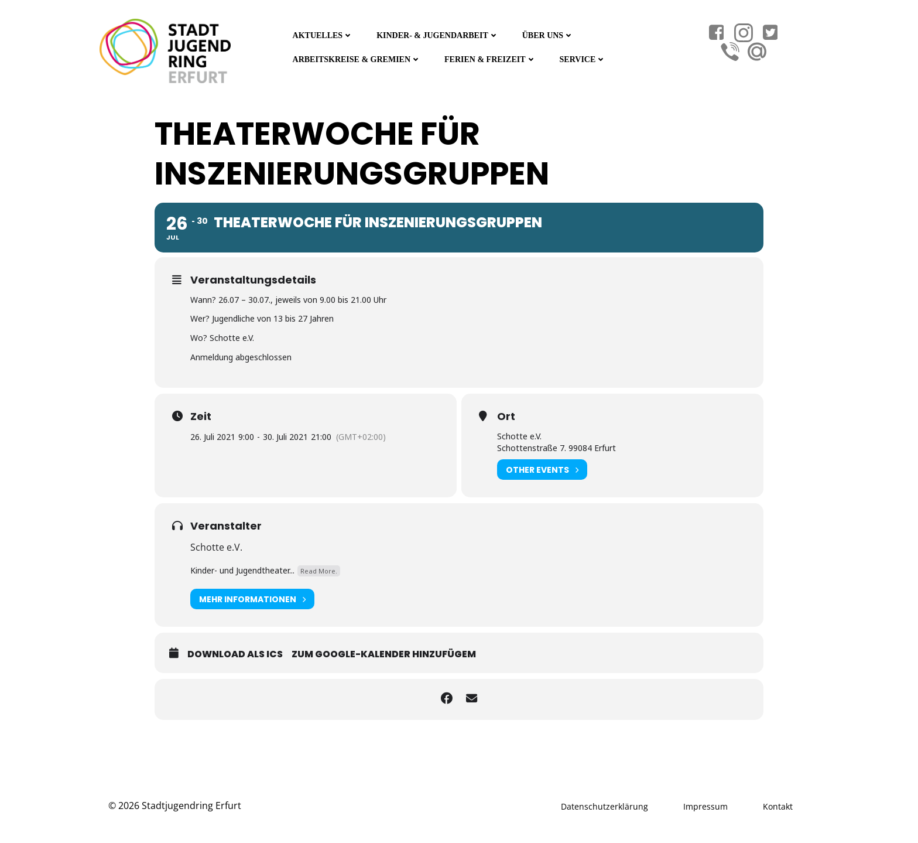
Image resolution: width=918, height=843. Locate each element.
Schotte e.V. (216, 545)
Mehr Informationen (252, 597)
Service (582, 58)
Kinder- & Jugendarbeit (437, 34)
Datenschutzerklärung (604, 804)
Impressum (705, 804)
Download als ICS (235, 652)
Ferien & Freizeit (489, 58)
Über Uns (547, 34)
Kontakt (778, 804)
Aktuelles (322, 34)
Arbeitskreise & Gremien (356, 58)
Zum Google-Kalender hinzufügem (384, 652)
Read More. (318, 568)
